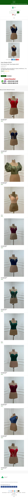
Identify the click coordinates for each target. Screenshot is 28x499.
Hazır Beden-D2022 (3, 468)
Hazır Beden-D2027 (3, 373)
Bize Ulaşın (14, 493)
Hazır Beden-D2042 (3, 278)
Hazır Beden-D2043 (3, 246)
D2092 (2, 341)
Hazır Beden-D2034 (3, 436)
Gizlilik (14, 492)
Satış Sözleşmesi (4, 492)
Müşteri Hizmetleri (18, 492)
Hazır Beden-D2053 (3, 151)
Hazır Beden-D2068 (3, 183)
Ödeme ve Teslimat (10, 492)
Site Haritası (23, 492)
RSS (14, 496)
